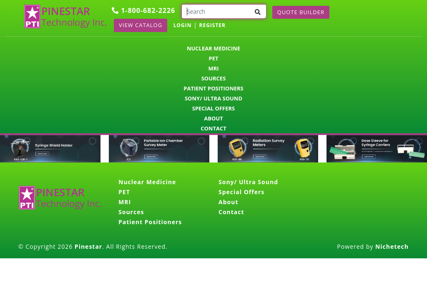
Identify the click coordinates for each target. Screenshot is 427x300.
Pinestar (88, 246)
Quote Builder (300, 12)
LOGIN (182, 25)
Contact (213, 128)
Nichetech (392, 246)
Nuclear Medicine (213, 48)
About (213, 118)
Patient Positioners (213, 88)
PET (214, 58)
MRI (213, 68)
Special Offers (213, 108)
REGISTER (212, 25)
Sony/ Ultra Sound (213, 98)
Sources (213, 78)
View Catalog (140, 25)
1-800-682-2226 (143, 10)
